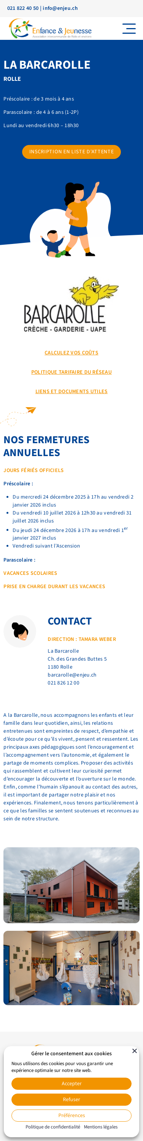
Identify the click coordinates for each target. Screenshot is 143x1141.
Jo (6, 470)
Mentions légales (100, 1127)
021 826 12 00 (63, 683)
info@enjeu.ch (60, 8)
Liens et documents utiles (71, 391)
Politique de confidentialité (53, 1127)
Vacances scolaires (30, 573)
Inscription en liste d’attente (71, 152)
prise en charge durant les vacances (54, 586)
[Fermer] (134, 1050)
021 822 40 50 (23, 8)
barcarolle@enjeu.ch (72, 675)
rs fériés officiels (38, 470)
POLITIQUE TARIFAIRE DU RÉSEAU (71, 372)
